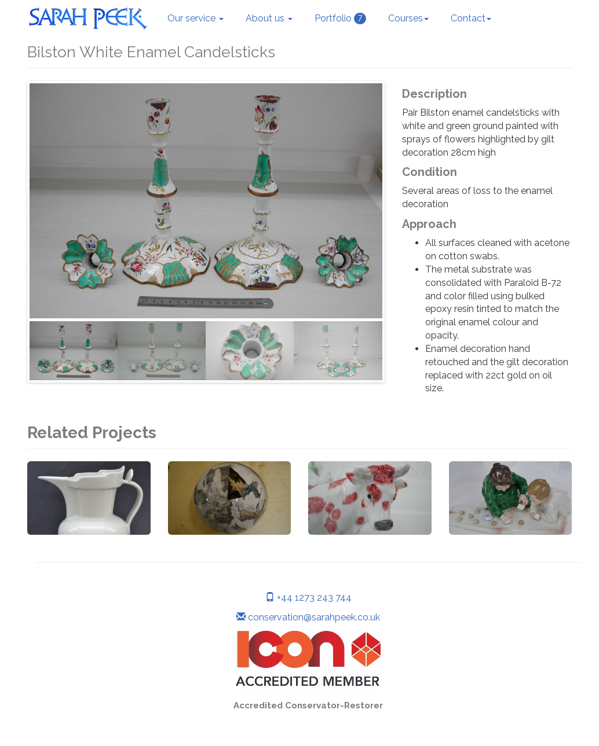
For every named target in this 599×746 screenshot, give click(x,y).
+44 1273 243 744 (308, 597)
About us (269, 18)
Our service (195, 18)
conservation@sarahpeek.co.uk (308, 617)
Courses (408, 18)
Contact (471, 18)
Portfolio (340, 18)
